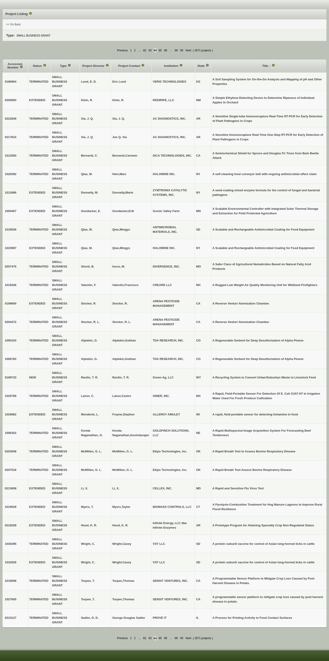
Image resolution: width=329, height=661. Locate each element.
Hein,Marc (119, 174)
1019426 (10, 285)
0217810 (10, 137)
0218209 (10, 525)
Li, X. (115, 488)
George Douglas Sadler (128, 617)
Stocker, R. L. (121, 322)
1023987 (10, 248)
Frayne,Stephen (123, 414)
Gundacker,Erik (123, 211)
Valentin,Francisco (125, 285)
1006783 (10, 359)
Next (188, 50)
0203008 (10, 451)
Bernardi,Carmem (124, 155)
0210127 (10, 617)
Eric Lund (119, 81)
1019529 (10, 507)
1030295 (10, 544)
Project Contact (129, 66)
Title (265, 66)
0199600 (10, 303)
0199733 (10, 377)
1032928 (10, 562)
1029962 (10, 414)
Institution (171, 66)
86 (165, 50)
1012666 (10, 192)
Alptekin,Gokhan (124, 340)
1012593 (10, 155)
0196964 (10, 81)
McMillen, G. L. (122, 451)
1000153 (10, 340)
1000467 (10, 211)
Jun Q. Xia (119, 137)
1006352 (10, 433)
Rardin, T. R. (120, 377)
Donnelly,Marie (122, 192)
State (201, 66)
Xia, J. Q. (118, 118)
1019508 (10, 580)
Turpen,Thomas (123, 580)
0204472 (10, 322)
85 (160, 50)
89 (176, 50)
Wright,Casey (121, 544)
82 (144, 50)
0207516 (10, 470)
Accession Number (14, 65)
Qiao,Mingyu (121, 229)
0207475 (10, 266)
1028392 (10, 174)
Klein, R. (118, 100)
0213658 (10, 488)
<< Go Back (13, 24)
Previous (122, 50)
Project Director (93, 66)
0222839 (10, 118)
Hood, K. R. (120, 525)
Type (63, 66)
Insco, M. (118, 266)
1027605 (10, 599)
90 (181, 50)
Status (38, 66)
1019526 (10, 229)
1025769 (10, 396)
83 (150, 50)
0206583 (10, 100)
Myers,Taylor (121, 507)
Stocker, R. (119, 303)
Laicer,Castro (121, 396)
